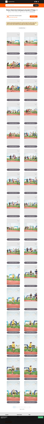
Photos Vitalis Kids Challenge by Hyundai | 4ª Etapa (21, 10)
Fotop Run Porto (11, 1)
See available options (13, 53)
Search (36, 5)
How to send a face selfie (13, 17)
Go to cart (41, 417)
